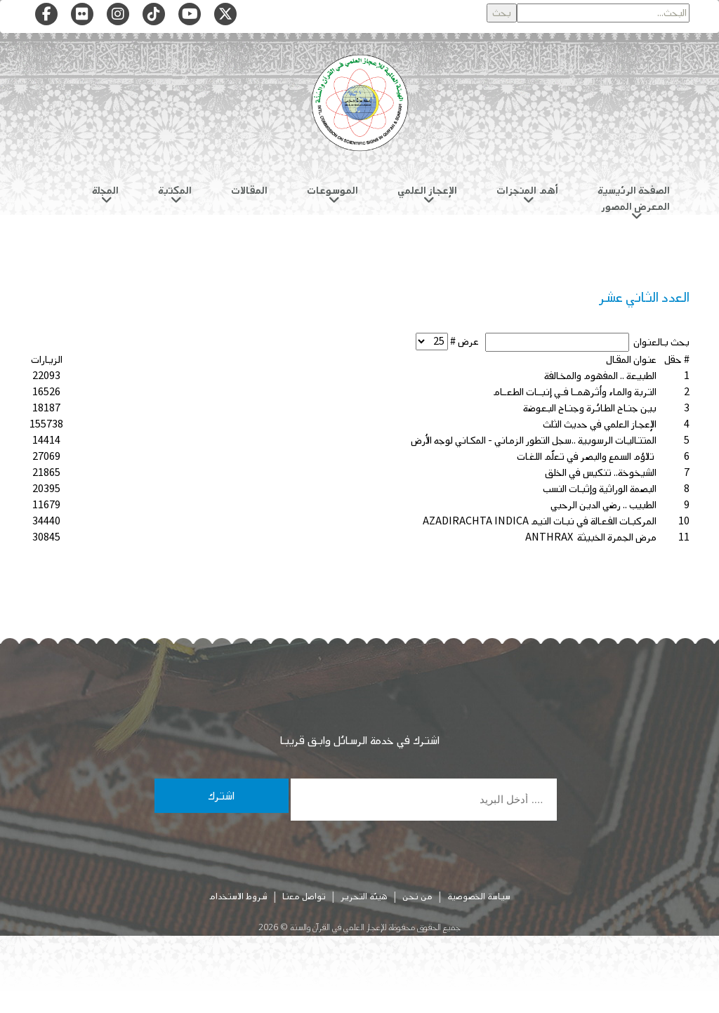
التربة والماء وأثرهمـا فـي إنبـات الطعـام (575, 392)
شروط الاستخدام (238, 896)
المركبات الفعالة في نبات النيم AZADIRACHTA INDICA (540, 521)
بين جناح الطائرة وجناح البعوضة (590, 408)
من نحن (417, 896)
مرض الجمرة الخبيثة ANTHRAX (591, 537)
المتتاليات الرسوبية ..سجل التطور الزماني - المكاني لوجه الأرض (534, 440)
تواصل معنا (304, 896)
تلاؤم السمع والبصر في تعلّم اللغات (587, 456)
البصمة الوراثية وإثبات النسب (600, 489)
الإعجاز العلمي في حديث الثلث (600, 424)
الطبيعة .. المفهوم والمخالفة (600, 376)
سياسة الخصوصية (478, 896)
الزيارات (46, 359)
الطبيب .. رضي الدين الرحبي (603, 505)
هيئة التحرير (364, 896)
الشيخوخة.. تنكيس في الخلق (601, 472)
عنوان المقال (631, 359)
